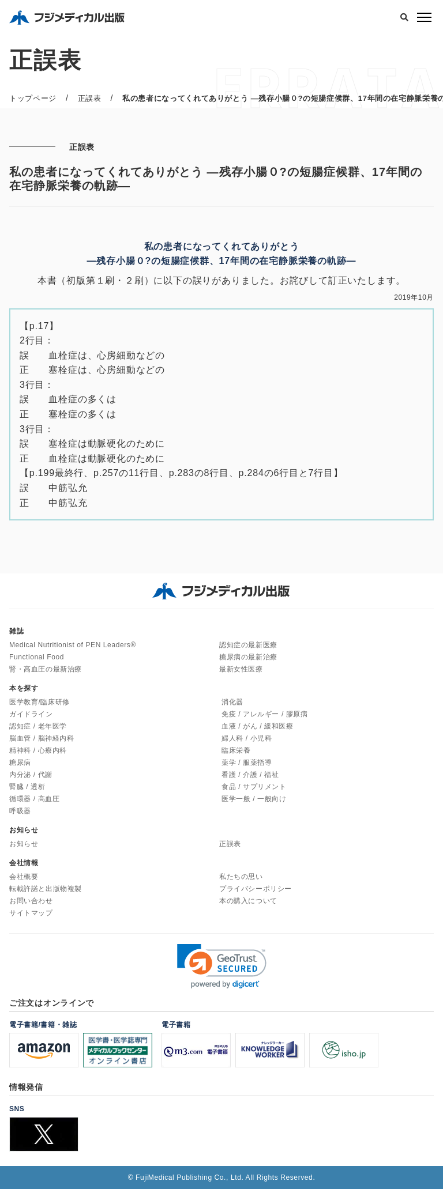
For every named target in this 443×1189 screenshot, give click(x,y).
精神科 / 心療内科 (38, 750)
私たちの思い (241, 877)
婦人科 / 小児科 (247, 738)
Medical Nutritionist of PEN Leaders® (72, 645)
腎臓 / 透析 (27, 787)
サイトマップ (31, 913)
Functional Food (36, 657)
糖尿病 (20, 762)
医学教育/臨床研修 (39, 702)
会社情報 (23, 863)
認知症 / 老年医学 (38, 726)
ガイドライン (31, 714)
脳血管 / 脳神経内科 (41, 738)
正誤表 (230, 844)
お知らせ (23, 844)
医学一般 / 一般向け (254, 799)
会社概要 (23, 877)
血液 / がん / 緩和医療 (257, 726)
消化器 (232, 702)
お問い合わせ (31, 901)
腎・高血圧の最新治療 (45, 669)
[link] (221, 966)
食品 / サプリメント (254, 787)
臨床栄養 (236, 750)
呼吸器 (20, 811)
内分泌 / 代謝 (30, 775)
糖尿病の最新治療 (248, 657)
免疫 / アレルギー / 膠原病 (265, 714)
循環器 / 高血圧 (34, 799)
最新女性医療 (241, 669)
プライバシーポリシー (255, 889)
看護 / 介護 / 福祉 (250, 775)
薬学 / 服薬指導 (247, 762)
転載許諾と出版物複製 (45, 889)
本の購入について (248, 901)
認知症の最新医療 (248, 645)
